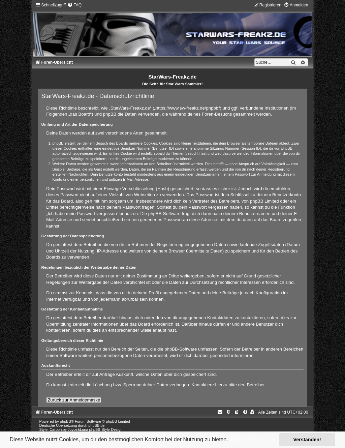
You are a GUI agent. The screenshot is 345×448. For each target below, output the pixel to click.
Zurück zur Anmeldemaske (74, 399)
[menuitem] (74, 5)
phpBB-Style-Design (106, 429)
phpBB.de (96, 425)
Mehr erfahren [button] (247, 439)
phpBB (65, 421)
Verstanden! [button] (307, 439)
